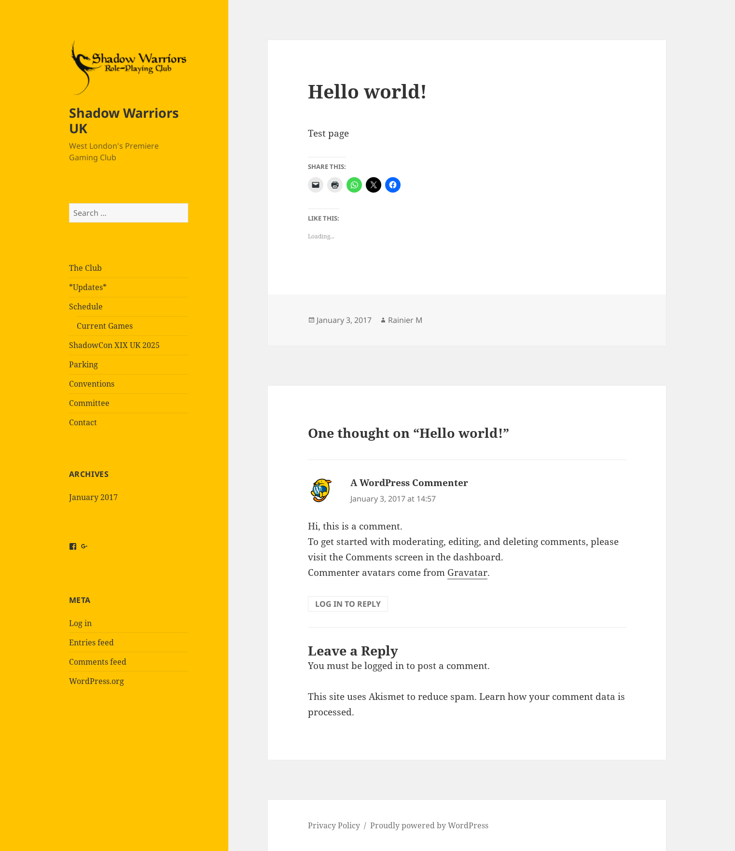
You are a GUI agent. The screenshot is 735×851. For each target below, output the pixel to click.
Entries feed (91, 642)
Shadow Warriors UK (124, 120)
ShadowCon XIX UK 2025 (114, 345)
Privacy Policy (334, 825)
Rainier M (405, 320)
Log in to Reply (348, 604)
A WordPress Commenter (409, 482)
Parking (83, 364)
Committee (89, 403)
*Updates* (88, 287)
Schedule (86, 306)
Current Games (105, 326)
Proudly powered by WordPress (429, 825)
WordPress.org (96, 681)
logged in (384, 665)
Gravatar (467, 572)
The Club (85, 268)
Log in (80, 623)
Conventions (91, 383)
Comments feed (97, 661)
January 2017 (93, 497)
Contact (83, 422)
